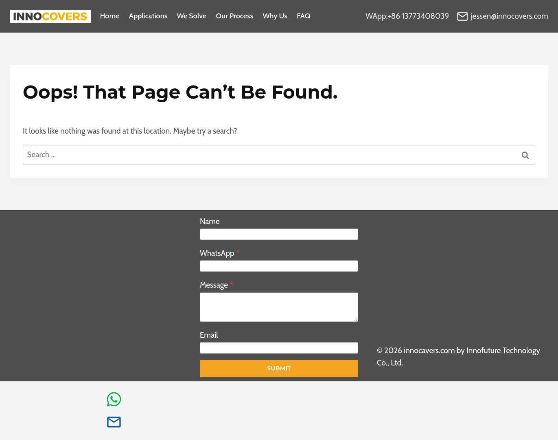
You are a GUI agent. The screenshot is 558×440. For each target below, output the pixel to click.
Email (209, 335)
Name (210, 221)
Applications (148, 16)
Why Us (275, 16)
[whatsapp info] (114, 399)
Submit (279, 368)
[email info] (114, 422)
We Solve (192, 16)
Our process (235, 16)
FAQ (303, 16)
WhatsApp (219, 253)
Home (110, 16)
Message (216, 285)
